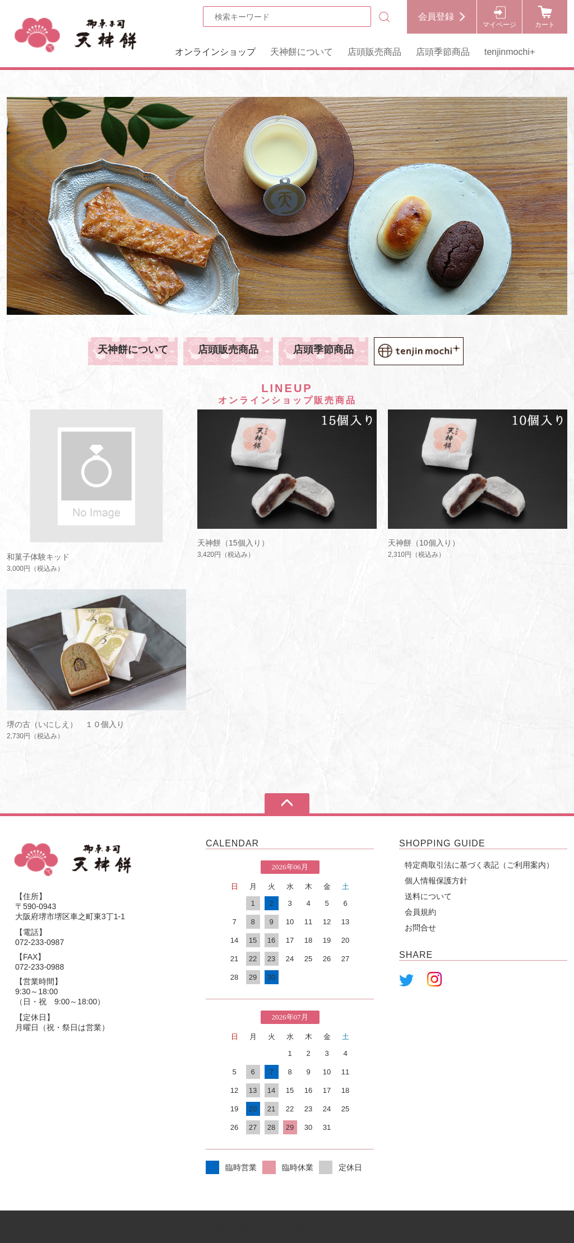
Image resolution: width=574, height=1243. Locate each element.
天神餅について (301, 52)
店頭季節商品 (443, 52)
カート (545, 25)
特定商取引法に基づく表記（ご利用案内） (479, 864)
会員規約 (420, 911)
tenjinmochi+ (509, 52)
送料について (428, 896)
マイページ (499, 25)
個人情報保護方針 (436, 880)
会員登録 (436, 16)
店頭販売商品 (374, 52)
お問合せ (420, 927)
